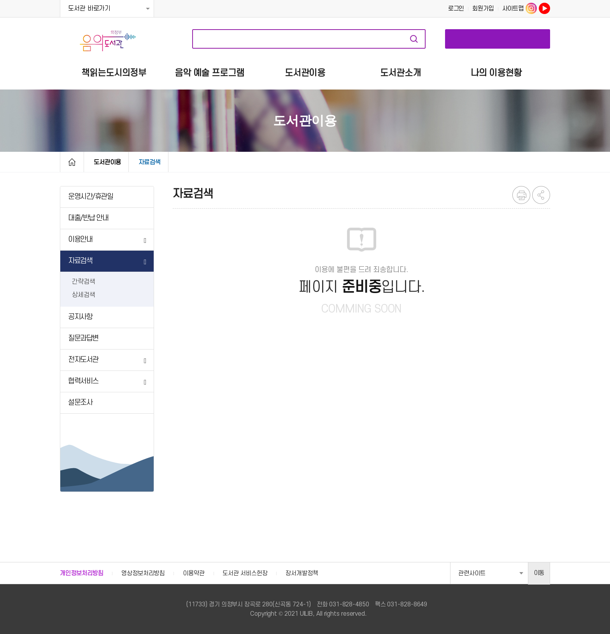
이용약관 (194, 573)
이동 (539, 572)
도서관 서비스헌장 (245, 573)
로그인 (456, 8)
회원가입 (483, 8)
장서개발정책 (302, 573)
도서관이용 (107, 162)
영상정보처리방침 (143, 573)
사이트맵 (513, 8)
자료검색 (414, 39)
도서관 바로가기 (89, 8)
